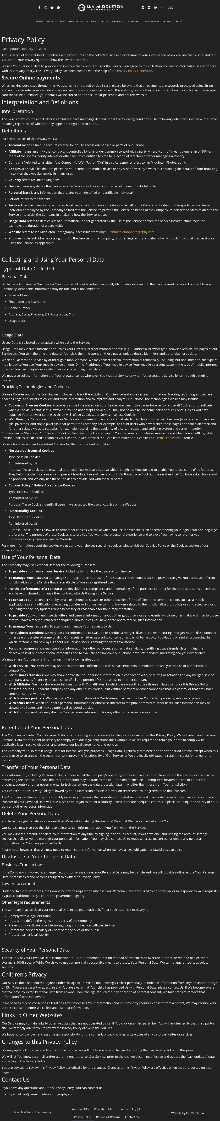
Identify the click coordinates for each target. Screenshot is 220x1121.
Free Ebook (118, 21)
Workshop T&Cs (94, 1109)
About (166, 21)
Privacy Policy (142, 1109)
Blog (105, 21)
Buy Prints (92, 21)
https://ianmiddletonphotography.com (127, 232)
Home (39, 21)
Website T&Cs (71, 1109)
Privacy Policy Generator (134, 71)
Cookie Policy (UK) (119, 1109)
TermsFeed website (169, 438)
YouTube (133, 21)
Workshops (76, 21)
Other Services (150, 21)
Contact (179, 21)
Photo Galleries (56, 21)
